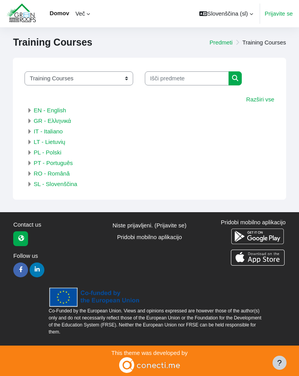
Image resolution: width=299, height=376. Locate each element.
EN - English (49, 110)
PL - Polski (47, 152)
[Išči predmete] (187, 78)
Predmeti (220, 42)
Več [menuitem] (80, 14)
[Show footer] (280, 363)
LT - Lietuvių (49, 141)
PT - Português (53, 163)
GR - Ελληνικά (52, 120)
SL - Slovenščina (55, 184)
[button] (226, 13)
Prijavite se (279, 14)
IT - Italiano (48, 131)
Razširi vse (260, 99)
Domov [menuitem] (59, 13)
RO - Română (51, 173)
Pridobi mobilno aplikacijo (149, 237)
